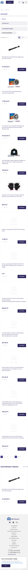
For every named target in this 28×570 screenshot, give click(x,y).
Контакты (14, 534)
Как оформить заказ (14, 538)
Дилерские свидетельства (14, 531)
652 (18, 456)
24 (9, 37)
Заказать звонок (12, 554)
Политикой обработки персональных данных (12, 562)
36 (10, 37)
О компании (14, 525)
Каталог (14, 543)
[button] (24, 466)
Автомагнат (14, 547)
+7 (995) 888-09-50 (14, 552)
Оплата (14, 542)
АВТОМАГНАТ (5, 23)
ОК (6, 565)
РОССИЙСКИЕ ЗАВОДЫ (7, 28)
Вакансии (14, 533)
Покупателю (14, 536)
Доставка (14, 540)
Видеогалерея (14, 529)
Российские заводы (14, 545)
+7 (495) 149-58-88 (14, 550)
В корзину (22, 69)
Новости (14, 527)
